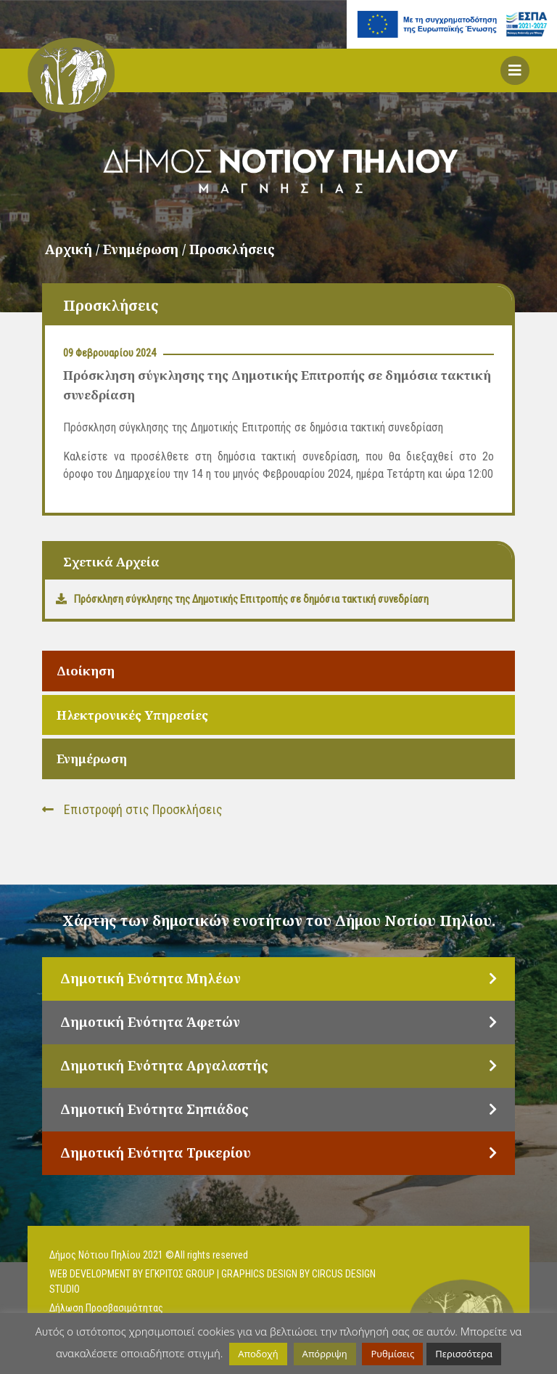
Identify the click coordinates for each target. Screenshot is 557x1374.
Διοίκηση (86, 670)
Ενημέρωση (92, 758)
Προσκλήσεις (232, 249)
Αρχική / (74, 249)
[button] (514, 70)
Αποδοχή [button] (258, 1353)
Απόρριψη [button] (324, 1353)
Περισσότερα (463, 1353)
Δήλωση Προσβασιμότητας (106, 1308)
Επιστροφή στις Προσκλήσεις (132, 809)
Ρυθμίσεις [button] (392, 1353)
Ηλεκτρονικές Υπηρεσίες (132, 715)
